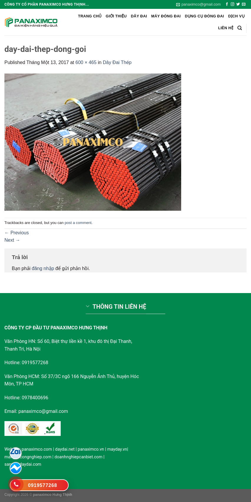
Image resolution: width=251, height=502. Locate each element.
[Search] (239, 28)
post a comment (78, 222)
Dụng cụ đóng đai (204, 16)
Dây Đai (139, 16)
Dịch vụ (236, 16)
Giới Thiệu (116, 16)
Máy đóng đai (166, 16)
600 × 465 (86, 62)
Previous (16, 232)
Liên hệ (225, 28)
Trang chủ (90, 16)
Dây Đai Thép (117, 62)
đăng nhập (43, 268)
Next (12, 240)
